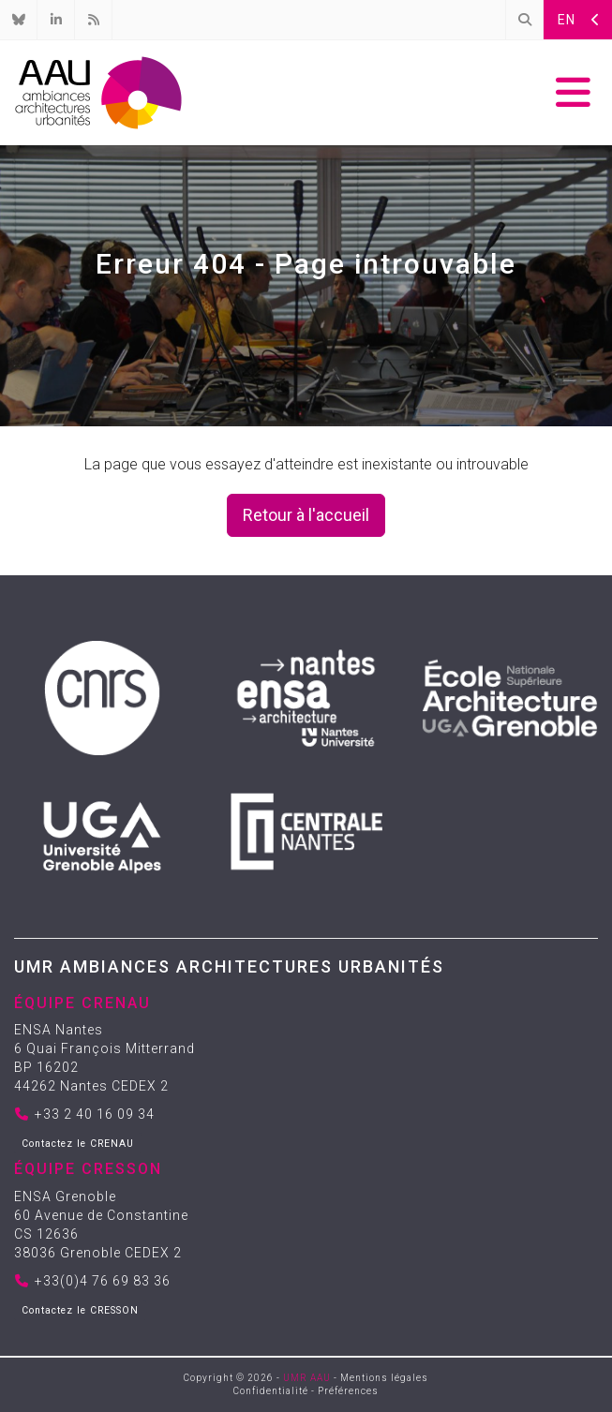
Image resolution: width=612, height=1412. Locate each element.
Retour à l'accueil (306, 515)
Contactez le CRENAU (78, 1143)
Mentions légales (384, 1378)
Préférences (348, 1391)
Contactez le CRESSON (80, 1310)
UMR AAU (307, 1378)
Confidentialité (270, 1391)
